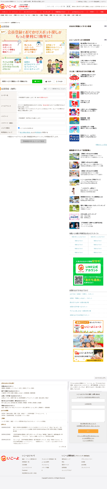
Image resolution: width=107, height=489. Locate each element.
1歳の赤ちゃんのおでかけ (98, 237)
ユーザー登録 (5, 421)
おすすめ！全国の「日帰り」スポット (82, 294)
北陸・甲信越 (44, 15)
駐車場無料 (23, 398)
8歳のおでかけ (79, 252)
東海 (34, 15)
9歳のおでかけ (98, 252)
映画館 (20, 402)
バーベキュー (14, 388)
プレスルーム (45, 464)
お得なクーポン (6, 398)
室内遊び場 (14, 402)
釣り (21, 388)
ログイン (103, 1)
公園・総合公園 (39, 398)
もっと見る (61, 446)
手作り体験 (11, 393)
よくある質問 (45, 462)
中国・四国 (67, 15)
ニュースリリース (27, 467)
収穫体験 (26, 393)
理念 (63, 462)
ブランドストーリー (86, 459)
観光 (33, 388)
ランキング (46, 12)
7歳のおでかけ (98, 248)
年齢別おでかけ (60, 12)
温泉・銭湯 (5, 407)
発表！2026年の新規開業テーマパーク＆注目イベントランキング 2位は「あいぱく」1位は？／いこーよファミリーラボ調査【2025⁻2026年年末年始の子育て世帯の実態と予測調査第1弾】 (37, 429)
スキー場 (11, 407)
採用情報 (64, 467)
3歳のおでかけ (98, 240)
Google (59, 81)
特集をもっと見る (101, 144)
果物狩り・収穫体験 (44, 407)
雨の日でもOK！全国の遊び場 (79, 302)
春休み (74, 6)
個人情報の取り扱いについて (88, 423)
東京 (18, 15)
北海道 (10, 15)
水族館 (39, 402)
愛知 (37, 15)
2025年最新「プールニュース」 (36, 413)
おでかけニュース (77, 12)
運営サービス (65, 464)
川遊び (47, 398)
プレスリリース (85, 467)
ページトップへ (100, 378)
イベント (15, 12)
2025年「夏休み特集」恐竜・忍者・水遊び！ (14, 413)
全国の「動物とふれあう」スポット (81, 298)
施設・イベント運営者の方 (29, 459)
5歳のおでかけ (98, 244)
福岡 (80, 15)
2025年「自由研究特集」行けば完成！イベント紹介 (16, 415)
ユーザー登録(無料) (94, 1)
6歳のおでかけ (79, 248)
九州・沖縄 (75, 15)
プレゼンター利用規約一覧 (49, 459)
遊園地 (3, 388)
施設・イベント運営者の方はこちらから (55, 88)
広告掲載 (24, 464)
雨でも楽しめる (6, 402)
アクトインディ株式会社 (82, 456)
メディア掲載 (45, 467)
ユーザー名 (4, 95)
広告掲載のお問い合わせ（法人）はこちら (88, 426)
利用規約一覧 (25, 462)
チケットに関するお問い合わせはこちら (88, 436)
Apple (48, 81)
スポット (5, 12)
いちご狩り (35, 407)
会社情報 (83, 464)
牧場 (24, 388)
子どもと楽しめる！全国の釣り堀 (80, 311)
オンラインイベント (30, 12)
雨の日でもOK (81, 6)
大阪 (54, 15)
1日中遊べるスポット (101, 6)
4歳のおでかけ (79, 244)
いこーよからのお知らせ (26, 128)
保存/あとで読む (82, 1)
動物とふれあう (90, 6)
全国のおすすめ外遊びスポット (80, 315)
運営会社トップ (66, 459)
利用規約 (38, 132)
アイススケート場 (19, 407)
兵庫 (60, 15)
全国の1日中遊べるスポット (79, 306)
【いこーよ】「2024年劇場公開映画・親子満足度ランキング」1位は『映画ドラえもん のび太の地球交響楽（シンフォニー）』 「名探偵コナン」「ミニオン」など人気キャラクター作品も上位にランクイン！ (37, 441)
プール (28, 388)
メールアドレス (6, 106)
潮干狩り (28, 407)
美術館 (34, 402)
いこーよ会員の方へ (88, 440)
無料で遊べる (14, 398)
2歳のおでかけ (79, 240)
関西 (51, 15)
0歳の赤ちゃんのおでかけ (79, 237)
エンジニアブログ (66, 470)
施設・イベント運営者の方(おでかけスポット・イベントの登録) (28, 421)
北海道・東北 (4, 15)
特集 (102, 12)
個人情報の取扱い (25, 132)
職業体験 (32, 393)
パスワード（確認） (7, 123)
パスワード (4, 116)
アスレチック (30, 398)
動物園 (8, 388)
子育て (92, 12)
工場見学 (4, 393)
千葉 (26, 15)
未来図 (83, 462)
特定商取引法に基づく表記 (29, 473)
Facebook (24, 470)
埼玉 (29, 15)
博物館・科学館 (27, 402)
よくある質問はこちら (88, 438)
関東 (15, 15)
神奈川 (22, 15)
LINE (37, 81)
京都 (57, 15)
